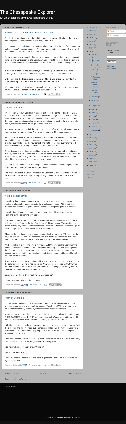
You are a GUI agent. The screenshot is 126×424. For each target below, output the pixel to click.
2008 (91, 158)
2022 (91, 31)
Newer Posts (12, 373)
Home (43, 373)
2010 (91, 151)
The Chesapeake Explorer (27, 12)
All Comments (113, 35)
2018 (91, 44)
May (93, 116)
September (95, 100)
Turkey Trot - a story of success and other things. (30, 32)
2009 (91, 155)
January (94, 130)
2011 (91, 148)
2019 (91, 41)
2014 (91, 138)
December (95, 54)
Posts (110, 31)
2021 (91, 34)
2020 (91, 38)
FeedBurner (111, 68)
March (94, 123)
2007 (91, 162)
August (94, 106)
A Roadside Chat (13, 107)
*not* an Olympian (14, 298)
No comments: (35, 94)
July (93, 109)
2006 (91, 165)
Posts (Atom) (20, 379)
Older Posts (74, 373)
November (95, 60)
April (93, 120)
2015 (91, 134)
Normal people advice (16, 196)
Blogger (77, 417)
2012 (91, 145)
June (93, 113)
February (95, 126)
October (94, 97)
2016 (91, 51)
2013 (91, 141)
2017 (91, 48)
